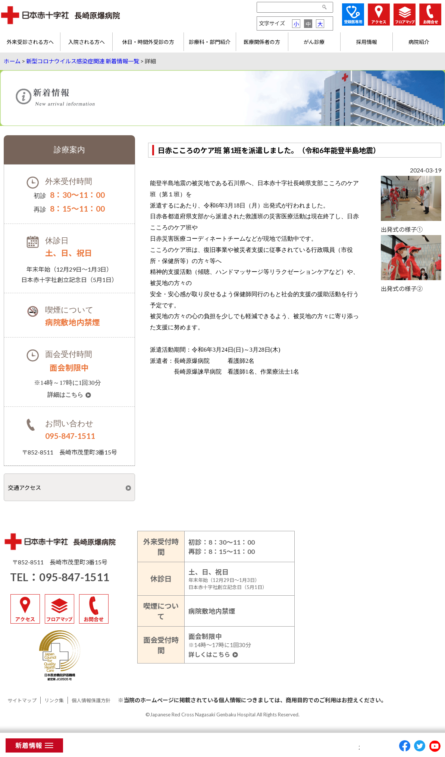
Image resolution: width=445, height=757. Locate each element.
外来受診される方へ (30, 42)
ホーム (12, 61)
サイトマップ (22, 700)
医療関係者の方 (262, 42)
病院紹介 (418, 42)
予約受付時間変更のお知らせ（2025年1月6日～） (251, 747)
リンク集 (54, 700)
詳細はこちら (65, 395)
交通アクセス (24, 487)
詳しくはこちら (209, 655)
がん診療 (314, 42)
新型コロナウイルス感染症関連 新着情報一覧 (82, 61)
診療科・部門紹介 (210, 42)
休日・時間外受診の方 (148, 42)
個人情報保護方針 (91, 700)
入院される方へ (86, 42)
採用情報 (366, 42)
